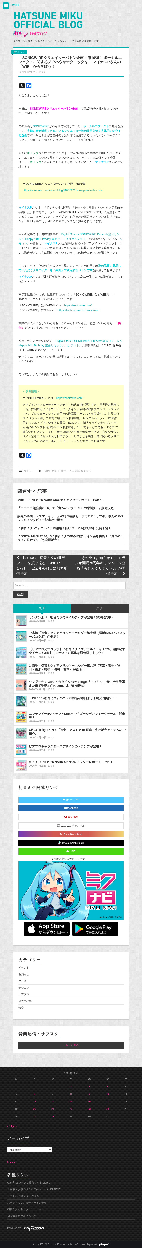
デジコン (23, 987)
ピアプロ (23, 994)
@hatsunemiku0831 (71, 843)
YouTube (71, 816)
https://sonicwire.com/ (78, 305)
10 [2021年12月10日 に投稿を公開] (107, 1094)
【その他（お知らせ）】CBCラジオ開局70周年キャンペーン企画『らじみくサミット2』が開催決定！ (100, 566)
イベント (23, 967)
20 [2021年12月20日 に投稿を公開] (34, 1109)
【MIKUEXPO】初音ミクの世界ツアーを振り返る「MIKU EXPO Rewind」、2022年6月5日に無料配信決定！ (41, 566)
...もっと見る (71, 1045)
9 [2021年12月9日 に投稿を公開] (89, 1094)
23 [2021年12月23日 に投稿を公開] (89, 1109)
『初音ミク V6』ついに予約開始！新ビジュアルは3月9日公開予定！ (64, 528)
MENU (10, 6)
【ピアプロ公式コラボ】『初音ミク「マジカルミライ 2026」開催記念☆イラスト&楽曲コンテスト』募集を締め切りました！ (77, 651)
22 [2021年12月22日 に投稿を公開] (70, 1109)
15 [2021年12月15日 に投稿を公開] (70, 1101)
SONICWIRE (41, 126)
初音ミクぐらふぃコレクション (25, 1209)
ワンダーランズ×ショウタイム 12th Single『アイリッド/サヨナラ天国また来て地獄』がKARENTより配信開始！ (77, 683)
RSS (11, 1162)
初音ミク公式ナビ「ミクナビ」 (71, 859)
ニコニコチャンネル (71, 825)
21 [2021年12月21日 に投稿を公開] (52, 1109)
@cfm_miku (71, 799)
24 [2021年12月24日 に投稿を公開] (107, 1109)
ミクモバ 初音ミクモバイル (23, 1196)
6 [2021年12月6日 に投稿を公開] (34, 1094)
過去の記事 (25, 1001)
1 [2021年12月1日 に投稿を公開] (71, 1086)
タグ (99, 608)
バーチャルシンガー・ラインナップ (28, 1202)
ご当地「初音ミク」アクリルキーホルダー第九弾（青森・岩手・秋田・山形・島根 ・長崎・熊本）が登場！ (74, 667)
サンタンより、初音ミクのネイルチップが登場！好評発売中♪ (71, 617)
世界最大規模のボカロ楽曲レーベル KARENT (34, 1189)
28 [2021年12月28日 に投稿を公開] (52, 1116)
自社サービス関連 (68, 471)
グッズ (22, 981)
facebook (71, 808)
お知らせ (19, 52)
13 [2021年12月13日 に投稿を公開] (34, 1101)
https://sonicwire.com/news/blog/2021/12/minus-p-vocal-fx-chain (63, 190)
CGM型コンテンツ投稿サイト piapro (28, 1182)
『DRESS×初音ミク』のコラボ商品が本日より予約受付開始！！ (73, 698)
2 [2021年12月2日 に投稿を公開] (89, 1086)
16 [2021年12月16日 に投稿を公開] (89, 1101)
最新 (42, 608)
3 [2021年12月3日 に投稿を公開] (107, 1086)
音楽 (21, 1007)
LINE (71, 851)
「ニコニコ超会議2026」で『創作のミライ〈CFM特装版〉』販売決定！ (67, 508)
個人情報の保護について (21, 1216)
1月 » (14, 1126)
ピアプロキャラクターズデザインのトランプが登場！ (65, 746)
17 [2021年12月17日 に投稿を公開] (107, 1101)
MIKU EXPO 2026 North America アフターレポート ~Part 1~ (60, 500)
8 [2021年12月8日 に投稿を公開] (71, 1094)
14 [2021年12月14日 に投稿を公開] (52, 1101)
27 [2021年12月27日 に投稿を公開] (34, 1116)
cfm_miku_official (71, 834)
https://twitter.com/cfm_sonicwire (78, 310)
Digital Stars (50, 471)
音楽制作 (86, 471)
